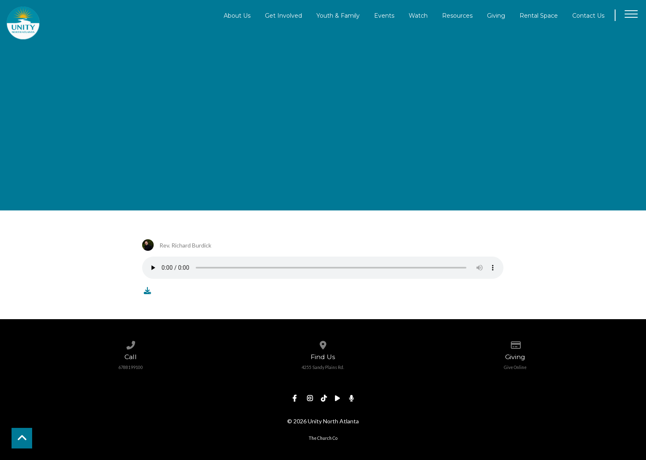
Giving (496, 15)
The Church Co (323, 438)
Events (384, 15)
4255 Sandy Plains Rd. (323, 367)
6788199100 (130, 367)
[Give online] (515, 343)
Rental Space (539, 15)
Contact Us (588, 15)
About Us (237, 15)
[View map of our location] (323, 343)
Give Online (515, 367)
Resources (457, 15)
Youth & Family (338, 15)
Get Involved (283, 15)
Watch (418, 15)
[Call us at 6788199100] (131, 343)
